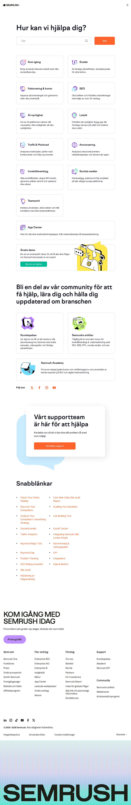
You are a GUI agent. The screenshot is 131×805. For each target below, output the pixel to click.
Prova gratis (15, 639)
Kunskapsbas (103, 659)
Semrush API (103, 668)
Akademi (101, 664)
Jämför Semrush (11, 677)
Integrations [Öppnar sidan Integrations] (59, 558)
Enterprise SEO (42, 659)
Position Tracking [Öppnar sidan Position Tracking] (29, 558)
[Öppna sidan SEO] (91, 93)
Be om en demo (34, 264)
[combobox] (50, 41)
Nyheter (70, 664)
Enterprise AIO (42, 664)
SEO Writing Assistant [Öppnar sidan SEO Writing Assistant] (31, 564)
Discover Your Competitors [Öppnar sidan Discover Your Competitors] (27, 509)
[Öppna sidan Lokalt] (91, 121)
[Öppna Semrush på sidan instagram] (46, 388)
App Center (40, 682)
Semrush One (10, 659)
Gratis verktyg (42, 691)
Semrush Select (74, 682)
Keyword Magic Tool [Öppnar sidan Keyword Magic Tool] (31, 543)
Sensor (38, 695)
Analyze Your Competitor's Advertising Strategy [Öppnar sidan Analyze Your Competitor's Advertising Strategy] (33, 520)
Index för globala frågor (77, 686)
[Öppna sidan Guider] (91, 67)
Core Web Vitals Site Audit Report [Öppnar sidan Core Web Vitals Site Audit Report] (66, 499)
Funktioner (8, 664)
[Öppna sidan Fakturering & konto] (39, 93)
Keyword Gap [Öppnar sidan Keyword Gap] (27, 553)
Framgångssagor (11, 682)
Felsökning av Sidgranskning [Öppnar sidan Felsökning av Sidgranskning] (27, 577)
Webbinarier (103, 692)
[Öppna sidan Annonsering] (91, 149)
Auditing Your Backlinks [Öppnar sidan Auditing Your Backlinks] (65, 507)
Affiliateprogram (11, 691)
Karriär (69, 668)
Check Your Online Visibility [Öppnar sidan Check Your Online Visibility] (29, 499)
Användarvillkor (37, 735)
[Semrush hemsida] (10, 5)
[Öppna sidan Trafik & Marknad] (39, 149)
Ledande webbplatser (45, 686)
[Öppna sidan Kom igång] (39, 67)
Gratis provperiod (12, 673)
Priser (6, 668)
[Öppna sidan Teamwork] (39, 206)
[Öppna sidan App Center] (65, 230)
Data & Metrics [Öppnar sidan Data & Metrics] (60, 564)
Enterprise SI (41, 668)
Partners (70, 673)
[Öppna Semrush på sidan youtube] (54, 388)
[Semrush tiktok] (16, 720)
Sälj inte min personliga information (77, 692)
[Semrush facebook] (28, 720)
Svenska (120, 734)
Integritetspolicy (11, 735)
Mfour (38, 677)
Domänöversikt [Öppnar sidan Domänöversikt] (28, 528)
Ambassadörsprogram (108, 696)
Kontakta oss (72, 698)
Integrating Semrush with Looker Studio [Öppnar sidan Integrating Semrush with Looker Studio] (66, 536)
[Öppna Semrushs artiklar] (91, 333)
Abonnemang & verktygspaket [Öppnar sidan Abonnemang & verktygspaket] (61, 545)
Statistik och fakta (12, 686)
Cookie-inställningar (64, 735)
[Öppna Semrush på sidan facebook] (39, 388)
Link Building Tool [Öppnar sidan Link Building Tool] (62, 516)
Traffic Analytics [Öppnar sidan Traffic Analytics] (28, 534)
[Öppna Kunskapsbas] (39, 333)
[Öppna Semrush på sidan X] (31, 388)
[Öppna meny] (127, 5)
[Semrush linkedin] (5, 720)
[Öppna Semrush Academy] (65, 370)
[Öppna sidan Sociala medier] (91, 177)
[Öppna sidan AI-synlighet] (39, 121)
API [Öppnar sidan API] (55, 553)
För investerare (73, 677)
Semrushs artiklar (106, 687)
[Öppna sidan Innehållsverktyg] (39, 177)
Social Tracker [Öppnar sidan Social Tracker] (60, 528)
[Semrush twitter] (34, 720)
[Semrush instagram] (11, 720)
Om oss (69, 659)
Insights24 (40, 673)
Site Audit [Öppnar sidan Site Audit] (25, 570)
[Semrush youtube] (22, 720)
